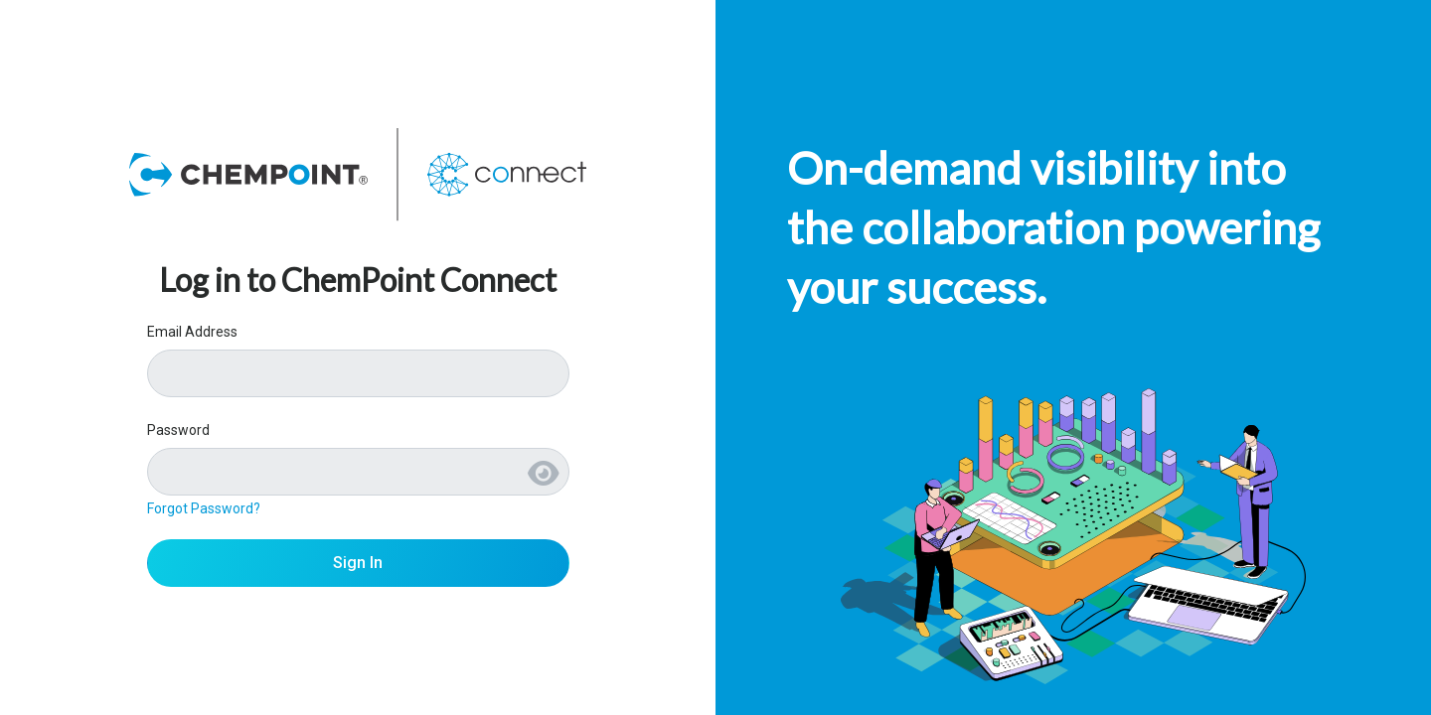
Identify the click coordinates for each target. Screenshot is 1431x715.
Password (178, 430)
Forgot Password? (203, 508)
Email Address (192, 332)
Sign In (358, 562)
